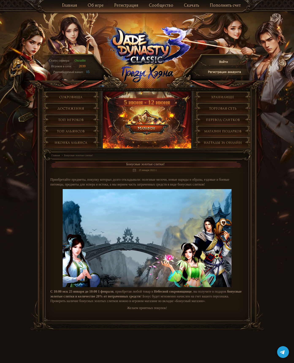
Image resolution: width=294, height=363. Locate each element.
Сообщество (161, 6)
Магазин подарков (222, 131)
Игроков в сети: (61, 66)
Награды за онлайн (223, 142)
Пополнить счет (225, 6)
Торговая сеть (223, 108)
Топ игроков (71, 120)
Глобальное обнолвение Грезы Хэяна (147, 73)
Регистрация (126, 6)
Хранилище (222, 97)
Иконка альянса (70, 142)
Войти (224, 62)
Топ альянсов (71, 131)
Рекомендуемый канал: (68, 72)
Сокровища (70, 97)
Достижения (70, 108)
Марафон (147, 122)
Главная (69, 6)
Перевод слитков (223, 120)
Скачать (191, 6)
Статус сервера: (59, 60)
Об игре (96, 6)
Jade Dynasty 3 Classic (147, 46)
